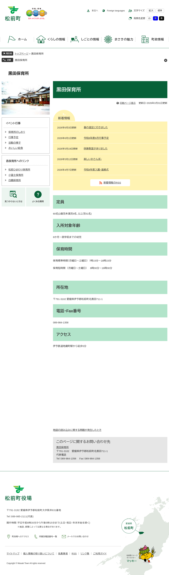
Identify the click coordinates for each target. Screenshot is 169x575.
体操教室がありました (95, 148)
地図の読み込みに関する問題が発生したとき (77, 430)
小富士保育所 (15, 175)
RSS (74, 553)
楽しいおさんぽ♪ (93, 159)
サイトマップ (13, 553)
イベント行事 (13, 123)
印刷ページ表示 (128, 103)
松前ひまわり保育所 (19, 169)
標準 (160, 10)
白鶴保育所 (14, 180)
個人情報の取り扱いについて (38, 553)
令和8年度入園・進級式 (96, 169)
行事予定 (13, 137)
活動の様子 (14, 142)
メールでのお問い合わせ (77, 536)
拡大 (151, 10)
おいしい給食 (15, 148)
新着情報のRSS (112, 182)
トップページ (21, 53)
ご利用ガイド (100, 553)
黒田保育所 (21, 60)
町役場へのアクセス (20, 536)
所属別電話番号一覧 (48, 536)
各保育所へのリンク (17, 161)
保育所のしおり (16, 132)
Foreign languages (116, 10)
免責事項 (63, 553)
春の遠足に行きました (96, 127)
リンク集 (85, 553)
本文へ (95, 10)
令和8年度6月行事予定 (96, 138)
